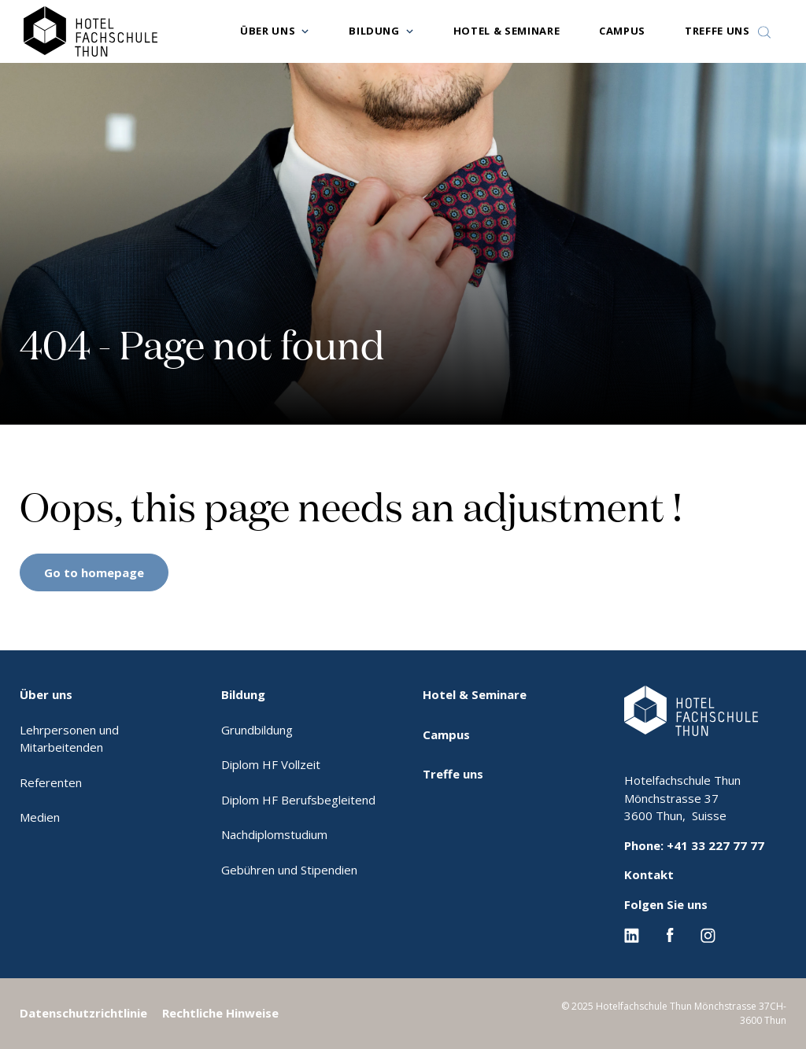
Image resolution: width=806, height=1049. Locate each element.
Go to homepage (94, 572)
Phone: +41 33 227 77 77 (694, 845)
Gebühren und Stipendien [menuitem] (289, 870)
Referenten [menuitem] (51, 782)
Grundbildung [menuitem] (257, 730)
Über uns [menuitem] (46, 694)
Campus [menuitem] (446, 734)
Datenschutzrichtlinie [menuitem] (83, 1013)
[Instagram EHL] (708, 933)
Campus (622, 31)
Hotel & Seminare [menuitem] (475, 694)
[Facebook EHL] (670, 933)
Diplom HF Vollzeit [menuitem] (270, 764)
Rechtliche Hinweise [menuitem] (220, 1013)
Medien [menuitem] (40, 817)
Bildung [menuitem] (243, 694)
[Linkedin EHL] (631, 933)
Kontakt (649, 874)
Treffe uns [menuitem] (453, 774)
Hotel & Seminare (506, 31)
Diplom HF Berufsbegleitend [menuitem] (298, 800)
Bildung (374, 31)
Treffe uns (717, 31)
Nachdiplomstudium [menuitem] (274, 834)
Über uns (267, 31)
